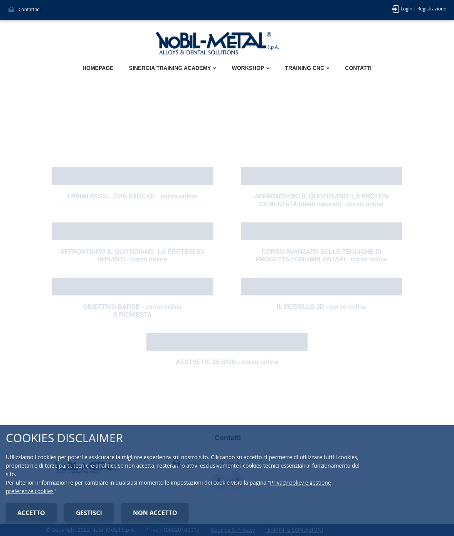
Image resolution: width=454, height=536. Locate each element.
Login (406, 8)
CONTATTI (358, 68)
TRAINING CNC (304, 68)
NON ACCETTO (155, 513)
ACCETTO (31, 513)
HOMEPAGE (98, 68)
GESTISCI (89, 513)
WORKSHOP (248, 68)
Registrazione (431, 8)
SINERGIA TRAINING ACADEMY (170, 68)
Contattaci (29, 9)
